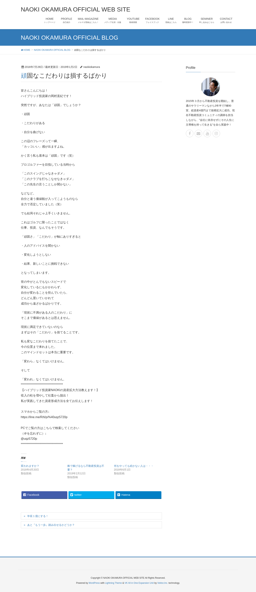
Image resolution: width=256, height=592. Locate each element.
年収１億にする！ (37, 516)
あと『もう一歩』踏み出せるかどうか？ (51, 524)
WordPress (94, 583)
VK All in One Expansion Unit (139, 583)
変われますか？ (30, 465)
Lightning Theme (113, 583)
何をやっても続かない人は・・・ (133, 465)
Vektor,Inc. (162, 583)
